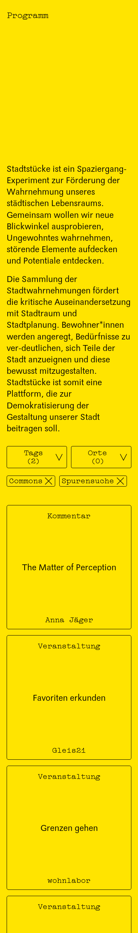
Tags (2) (33, 456)
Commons (26, 480)
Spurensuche (87, 480)
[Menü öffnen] (125, 14)
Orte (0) (97, 456)
